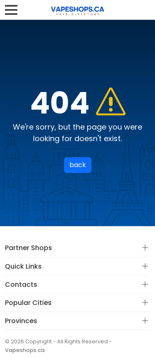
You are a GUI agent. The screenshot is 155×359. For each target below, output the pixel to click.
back (77, 165)
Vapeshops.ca (25, 350)
